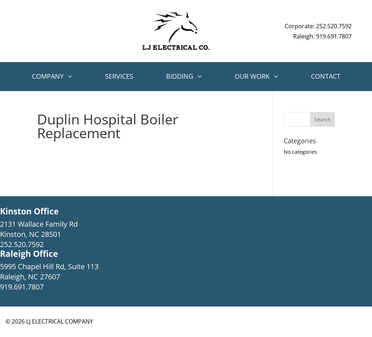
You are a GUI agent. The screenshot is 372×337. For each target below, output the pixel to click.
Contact (325, 76)
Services (119, 76)
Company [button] (48, 76)
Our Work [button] (252, 76)
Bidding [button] (179, 76)
